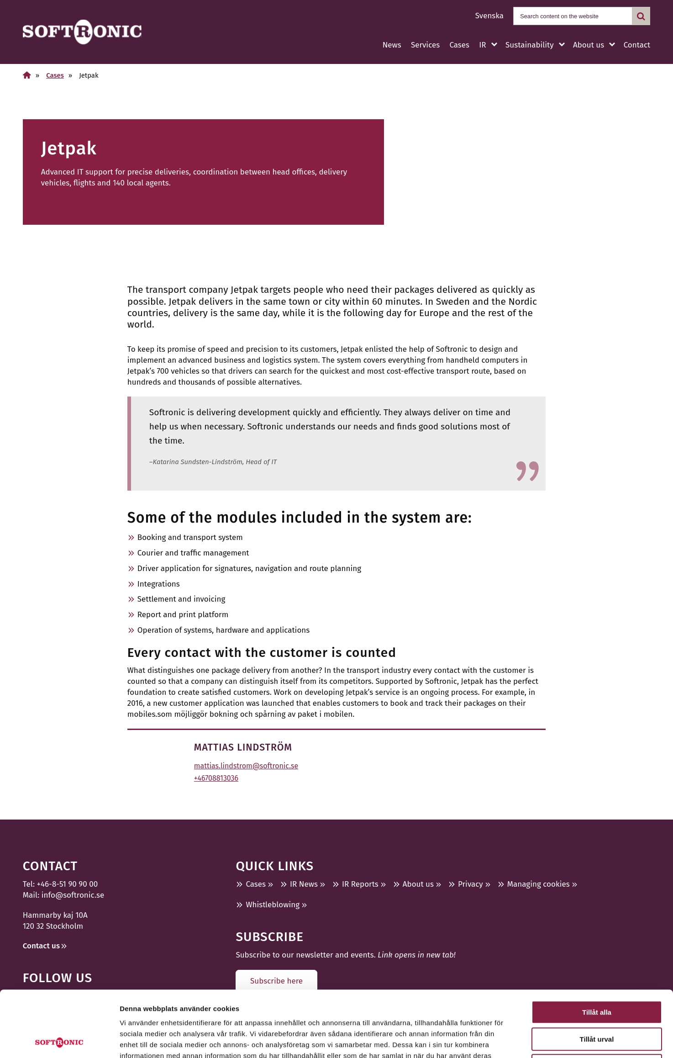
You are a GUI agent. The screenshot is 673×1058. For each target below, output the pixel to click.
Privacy (470, 884)
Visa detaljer (496, 1040)
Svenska (489, 16)
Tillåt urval (597, 973)
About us (588, 45)
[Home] (27, 75)
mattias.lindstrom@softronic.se (246, 766)
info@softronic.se (73, 895)
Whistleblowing (273, 905)
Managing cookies (538, 884)
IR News (304, 884)
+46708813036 (216, 778)
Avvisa (597, 1000)
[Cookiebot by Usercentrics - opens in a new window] (59, 1040)
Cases (459, 45)
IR (482, 45)
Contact (637, 45)
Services (425, 45)
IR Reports (360, 884)
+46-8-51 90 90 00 (67, 884)
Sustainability (529, 45)
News (392, 45)
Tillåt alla (596, 946)
